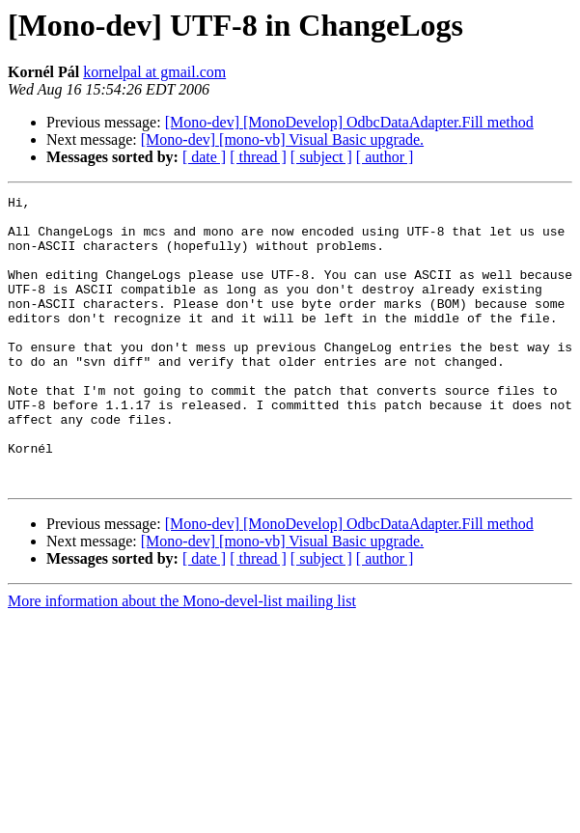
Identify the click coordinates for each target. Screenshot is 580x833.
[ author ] (385, 157)
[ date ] (204, 157)
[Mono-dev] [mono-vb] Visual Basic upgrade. (282, 139)
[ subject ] (321, 157)
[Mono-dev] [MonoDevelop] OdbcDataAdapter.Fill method (349, 122)
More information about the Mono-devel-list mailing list (182, 659)
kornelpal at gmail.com (154, 72)
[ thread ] (258, 157)
